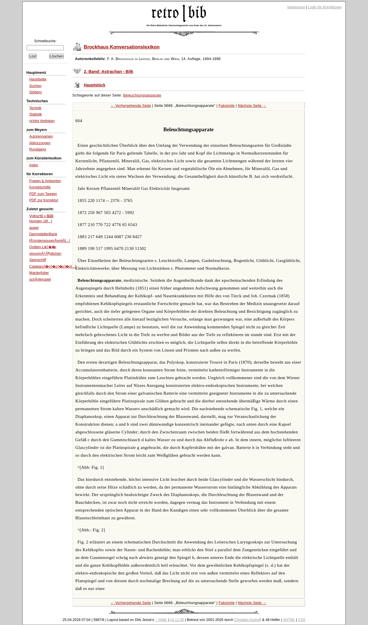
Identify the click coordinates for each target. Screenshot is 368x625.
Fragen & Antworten (45, 181)
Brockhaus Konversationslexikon (122, 47)
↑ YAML (161, 620)
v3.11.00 (177, 620)
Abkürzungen (40, 143)
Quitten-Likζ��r (42, 247)
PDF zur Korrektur (43, 200)
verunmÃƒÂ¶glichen (45, 254)
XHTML (289, 620)
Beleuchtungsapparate (142, 95)
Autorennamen (41, 136)
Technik (35, 108)
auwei (34, 228)
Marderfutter (39, 273)
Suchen (35, 86)
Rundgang (37, 149)
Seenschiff (37, 260)
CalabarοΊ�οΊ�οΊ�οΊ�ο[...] (52, 267)
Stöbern (35, 92)
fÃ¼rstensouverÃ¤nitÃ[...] (49, 241)
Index (33, 165)
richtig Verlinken (42, 121)
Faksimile (226, 106)
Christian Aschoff (247, 620)
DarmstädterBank (43, 234)
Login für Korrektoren (325, 7)
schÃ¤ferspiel (40, 279)
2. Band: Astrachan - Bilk (108, 71)
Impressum (296, 7)
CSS (302, 620)
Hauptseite (38, 79)
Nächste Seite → (252, 106)
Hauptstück (95, 85)
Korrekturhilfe (40, 187)
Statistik (35, 114)
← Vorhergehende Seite (130, 106)
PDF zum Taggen (43, 194)
